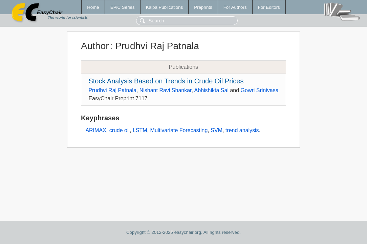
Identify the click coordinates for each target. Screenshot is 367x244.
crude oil (119, 130)
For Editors (269, 7)
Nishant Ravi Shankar (165, 90)
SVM (216, 130)
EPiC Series (122, 7)
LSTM (140, 130)
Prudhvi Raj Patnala (112, 90)
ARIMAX (95, 130)
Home (93, 7)
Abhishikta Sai (211, 90)
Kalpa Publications (164, 7)
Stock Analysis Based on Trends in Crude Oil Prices (165, 81)
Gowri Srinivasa (260, 90)
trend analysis (242, 130)
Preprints (203, 7)
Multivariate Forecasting (179, 130)
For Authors (235, 7)
